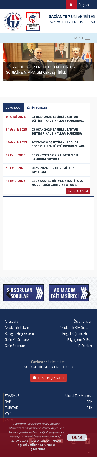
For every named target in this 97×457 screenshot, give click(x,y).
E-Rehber (85, 345)
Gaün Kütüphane (17, 339)
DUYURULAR (13, 107)
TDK (89, 401)
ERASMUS (12, 395)
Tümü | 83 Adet (78, 191)
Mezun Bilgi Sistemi (48, 377)
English (84, 4)
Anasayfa (11, 321)
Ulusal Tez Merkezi (78, 395)
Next (86, 293)
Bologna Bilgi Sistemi (20, 333)
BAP (8, 401)
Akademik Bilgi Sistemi (76, 327)
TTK (89, 407)
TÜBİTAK (11, 407)
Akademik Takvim (17, 327)
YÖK (8, 413)
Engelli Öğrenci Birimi (77, 333)
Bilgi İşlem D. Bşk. (79, 339)
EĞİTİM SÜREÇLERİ (38, 107)
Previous (10, 293)
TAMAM (76, 437)
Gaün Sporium (15, 345)
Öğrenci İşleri (83, 321)
